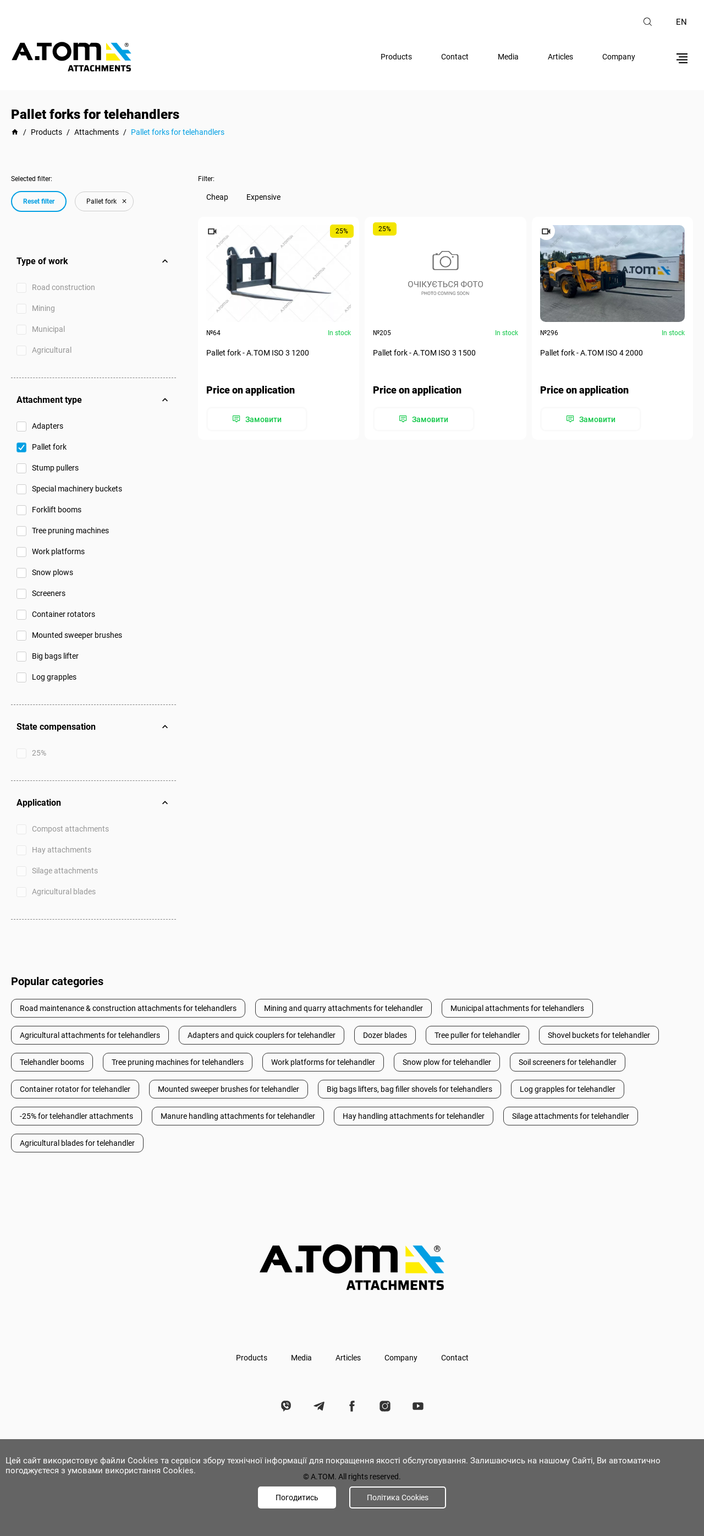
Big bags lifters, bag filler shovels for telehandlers (409, 1089)
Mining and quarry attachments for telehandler (343, 1008)
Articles (560, 56)
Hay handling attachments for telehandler (414, 1116)
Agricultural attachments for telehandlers (90, 1035)
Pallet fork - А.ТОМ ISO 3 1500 (424, 352)
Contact (455, 56)
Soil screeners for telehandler (568, 1062)
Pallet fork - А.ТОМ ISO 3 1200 (257, 352)
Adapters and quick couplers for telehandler (262, 1035)
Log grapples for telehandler (567, 1089)
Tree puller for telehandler (477, 1035)
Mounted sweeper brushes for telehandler (228, 1089)
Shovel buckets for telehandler (599, 1035)
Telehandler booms (52, 1062)
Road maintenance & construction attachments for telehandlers (128, 1008)
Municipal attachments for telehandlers (517, 1008)
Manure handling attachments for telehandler (238, 1116)
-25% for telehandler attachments (76, 1116)
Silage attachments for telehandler (570, 1116)
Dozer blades (385, 1035)
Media (508, 56)
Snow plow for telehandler (447, 1062)
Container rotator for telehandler (75, 1089)
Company (618, 56)
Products (396, 56)
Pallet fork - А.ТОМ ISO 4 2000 (591, 352)
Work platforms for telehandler (323, 1062)
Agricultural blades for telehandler (77, 1143)
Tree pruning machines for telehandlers (178, 1062)
